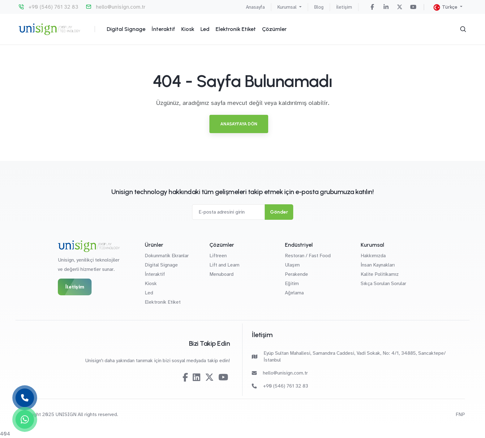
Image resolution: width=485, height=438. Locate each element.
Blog (319, 7)
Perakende (296, 274)
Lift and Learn (224, 265)
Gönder (279, 212)
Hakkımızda (373, 256)
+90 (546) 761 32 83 (53, 7)
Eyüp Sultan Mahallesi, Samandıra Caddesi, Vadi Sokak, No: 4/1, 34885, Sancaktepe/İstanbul (349, 356)
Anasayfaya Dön (238, 124)
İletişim (344, 7)
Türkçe (446, 7)
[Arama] (463, 29)
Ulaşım (292, 265)
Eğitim (292, 283)
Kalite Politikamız (380, 274)
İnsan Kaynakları (378, 265)
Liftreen (218, 256)
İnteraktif (163, 29)
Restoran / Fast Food (308, 256)
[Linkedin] (386, 7)
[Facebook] (372, 7)
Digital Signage (126, 29)
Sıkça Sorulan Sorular (383, 283)
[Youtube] (413, 7)
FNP (460, 414)
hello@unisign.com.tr (120, 7)
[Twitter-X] (399, 7)
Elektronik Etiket (236, 29)
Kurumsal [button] (287, 7)
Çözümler (274, 29)
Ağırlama (294, 293)
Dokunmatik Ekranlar (167, 256)
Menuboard (221, 274)
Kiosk (187, 29)
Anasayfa (255, 7)
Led (204, 29)
